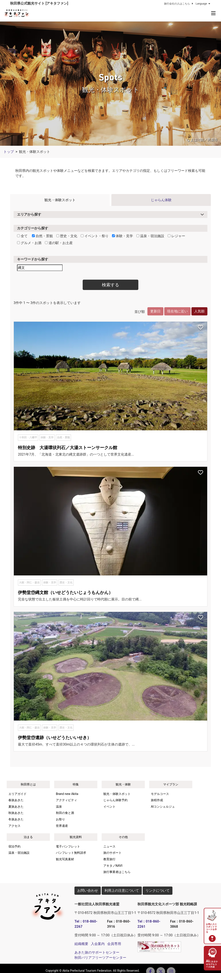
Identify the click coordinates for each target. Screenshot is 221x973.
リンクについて (157, 890)
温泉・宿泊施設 (150, 236)
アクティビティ (66, 800)
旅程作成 (157, 800)
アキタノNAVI (112, 866)
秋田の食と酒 (65, 813)
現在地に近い (177, 311)
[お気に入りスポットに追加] (200, 327)
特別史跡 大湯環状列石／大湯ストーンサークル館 (67, 447)
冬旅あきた (16, 819)
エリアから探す (29, 214)
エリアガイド (17, 794)
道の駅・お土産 (59, 243)
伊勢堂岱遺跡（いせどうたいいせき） (54, 737)
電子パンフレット (68, 846)
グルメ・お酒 (29, 243)
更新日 (155, 311)
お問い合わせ (87, 890)
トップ (8, 152)
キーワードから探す (32, 259)
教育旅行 (109, 859)
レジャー (176, 236)
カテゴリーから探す (32, 228)
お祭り (60, 819)
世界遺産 (62, 826)
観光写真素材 (65, 859)
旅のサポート (112, 853)
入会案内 (98, 944)
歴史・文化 (66, 236)
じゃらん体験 (161, 200)
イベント (109, 806)
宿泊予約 (14, 846)
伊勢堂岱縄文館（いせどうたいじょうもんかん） (65, 592)
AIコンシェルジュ (163, 806)
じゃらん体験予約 (115, 800)
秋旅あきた (16, 813)
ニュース (109, 846)
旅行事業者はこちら (117, 872)
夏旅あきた (16, 806)
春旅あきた (16, 800)
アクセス (14, 826)
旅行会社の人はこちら (179, 3)
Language (203, 3)
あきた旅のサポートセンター (96, 952)
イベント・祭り (95, 236)
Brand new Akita (67, 794)
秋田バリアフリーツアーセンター (100, 958)
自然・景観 (42, 236)
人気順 (199, 311)
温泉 (59, 806)
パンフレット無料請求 (71, 853)
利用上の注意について (121, 890)
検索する (110, 284)
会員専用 (114, 944)
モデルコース (160, 794)
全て (22, 236)
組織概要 (81, 944)
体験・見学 (122, 236)
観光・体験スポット (60, 200)
